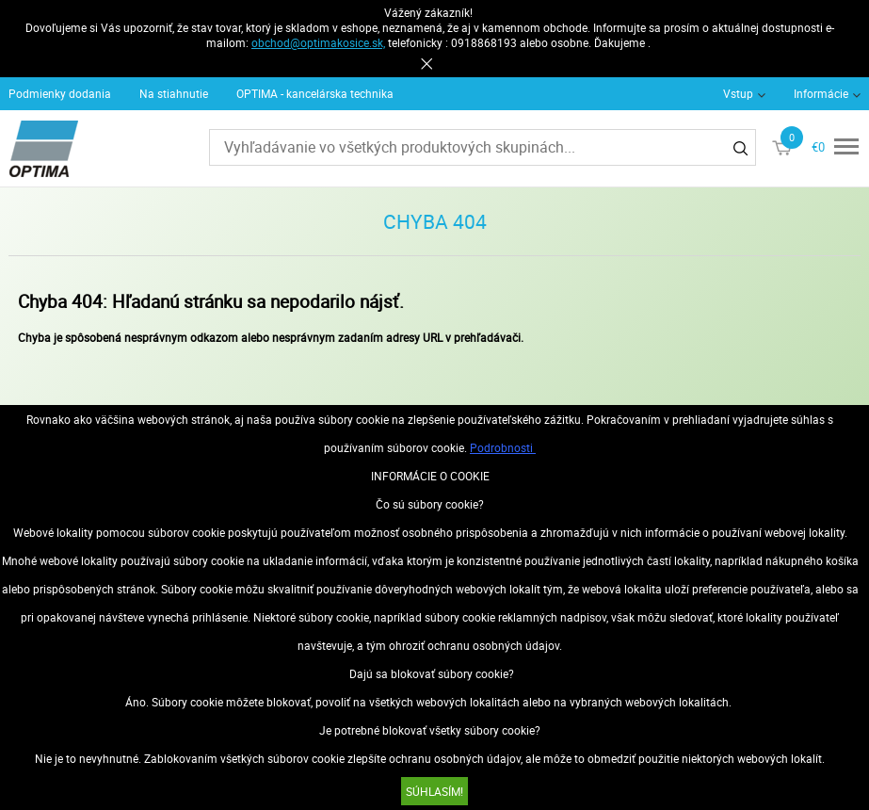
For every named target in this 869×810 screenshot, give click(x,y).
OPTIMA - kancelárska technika (315, 93)
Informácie (821, 93)
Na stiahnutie (173, 93)
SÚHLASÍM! (434, 791)
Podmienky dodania (59, 93)
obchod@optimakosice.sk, (318, 42)
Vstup (738, 93)
